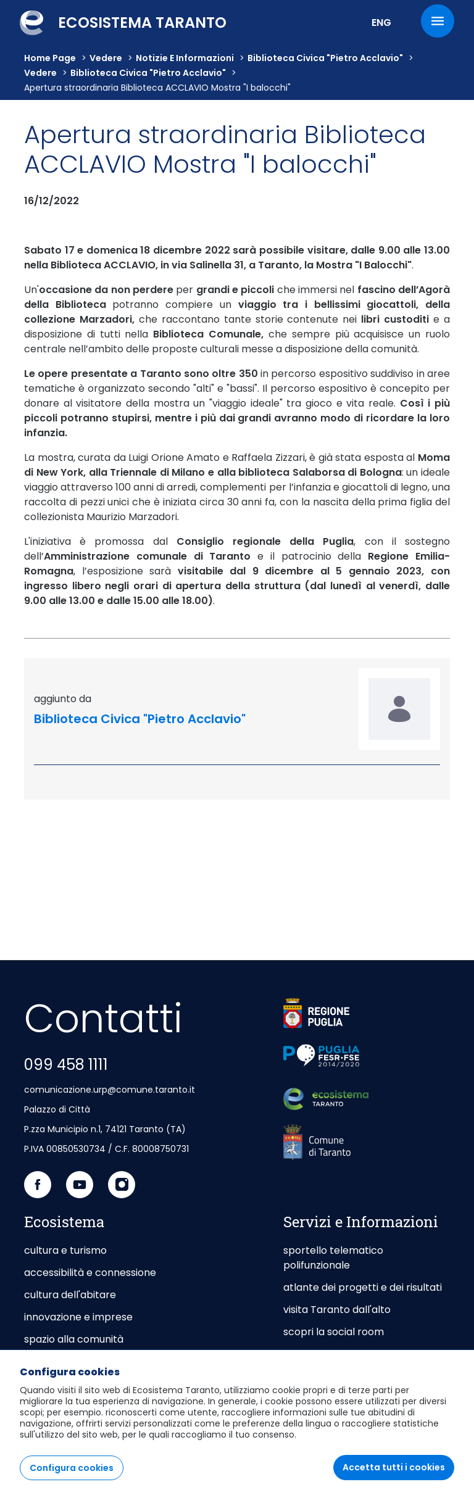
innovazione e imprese (78, 1317)
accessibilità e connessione (90, 1272)
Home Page (50, 58)
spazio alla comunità (73, 1339)
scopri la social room (333, 1332)
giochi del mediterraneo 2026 (354, 1354)
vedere (105, 58)
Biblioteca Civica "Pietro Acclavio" (325, 58)
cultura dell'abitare (70, 1295)
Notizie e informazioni (185, 58)
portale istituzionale (72, 1361)
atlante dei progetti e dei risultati (362, 1287)
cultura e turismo (65, 1250)
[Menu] (437, 21)
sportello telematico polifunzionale (333, 1257)
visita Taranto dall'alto (337, 1309)
